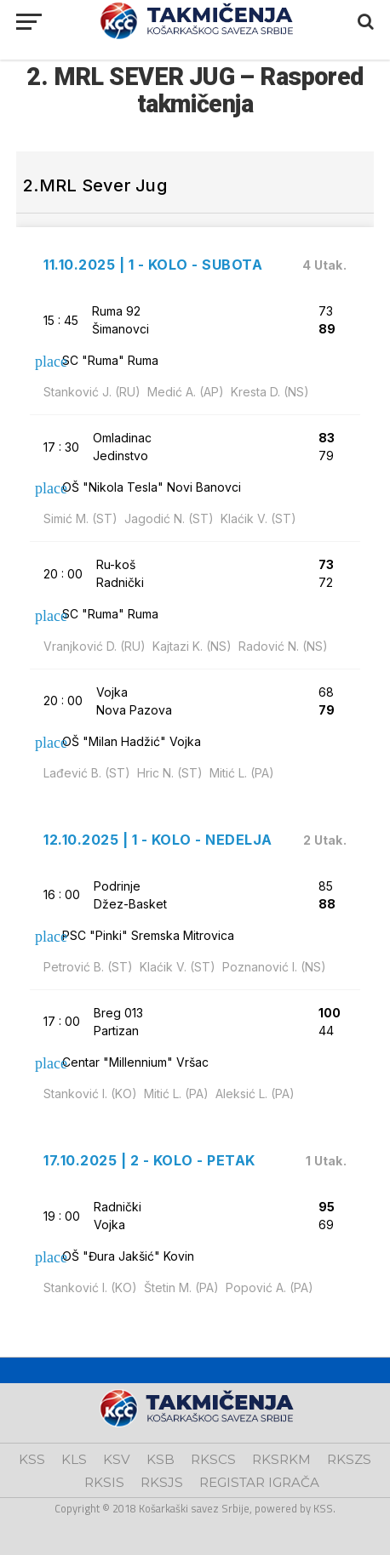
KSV (116, 1459)
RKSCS (213, 1459)
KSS (32, 1459)
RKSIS (104, 1482)
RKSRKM (281, 1459)
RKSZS (349, 1459)
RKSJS (162, 1482)
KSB (160, 1459)
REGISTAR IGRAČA (259, 1482)
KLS (74, 1459)
